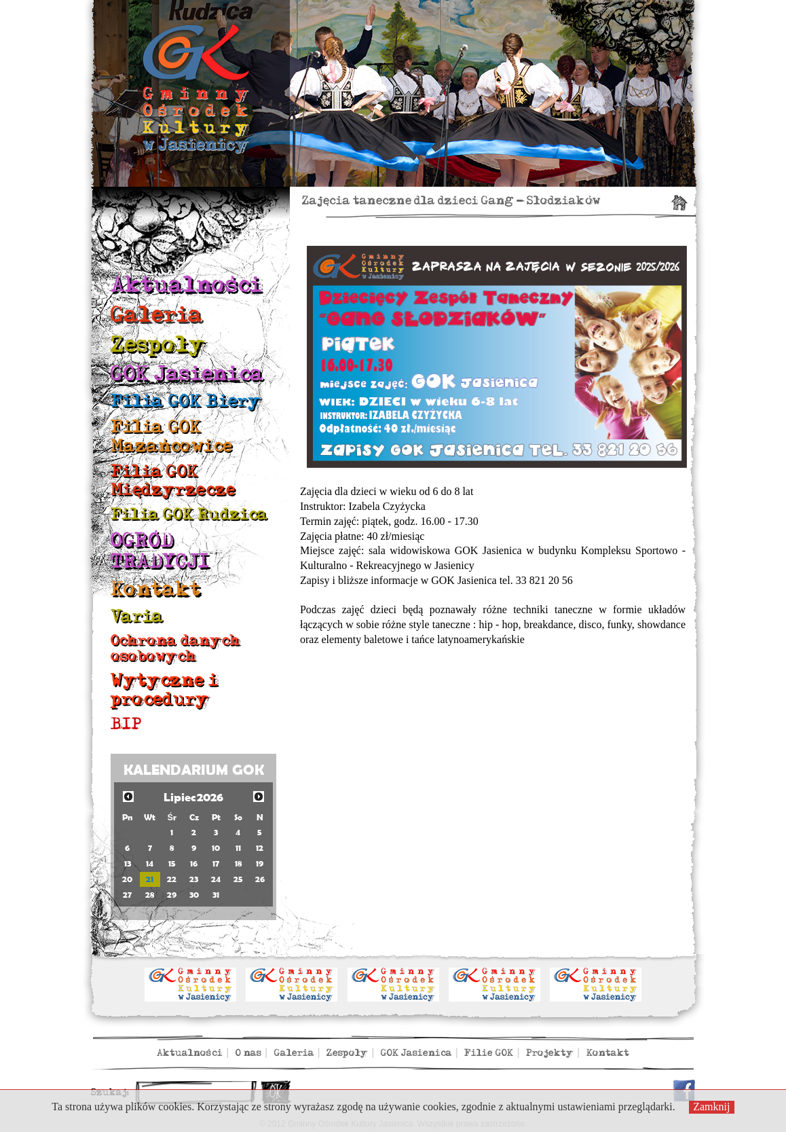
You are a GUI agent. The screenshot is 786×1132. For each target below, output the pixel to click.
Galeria (157, 315)
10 (216, 848)
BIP (126, 724)
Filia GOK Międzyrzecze (173, 480)
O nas (248, 1053)
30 (194, 895)
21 (149, 879)
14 (149, 863)
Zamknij (711, 1106)
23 (193, 879)
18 (238, 863)
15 (172, 863)
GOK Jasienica (187, 373)
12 (259, 848)
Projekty (550, 1053)
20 (127, 879)
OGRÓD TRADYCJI (160, 551)
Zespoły (158, 344)
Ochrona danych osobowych (175, 648)
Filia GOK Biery (186, 401)
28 (149, 895)
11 (238, 848)
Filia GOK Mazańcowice (171, 436)
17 (215, 863)
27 (127, 895)
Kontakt (156, 589)
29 (171, 895)
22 (171, 879)
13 (127, 863)
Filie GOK (488, 1053)
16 (194, 863)
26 (260, 879)
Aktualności (186, 285)
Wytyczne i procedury (164, 689)
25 (238, 879)
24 (216, 879)
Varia (137, 616)
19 (259, 863)
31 (215, 895)
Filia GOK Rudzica (189, 514)
